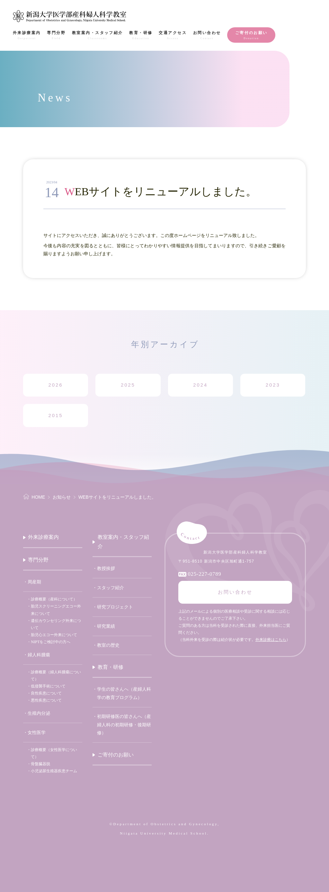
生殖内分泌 (39, 713)
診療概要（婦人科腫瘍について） (56, 675)
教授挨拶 (106, 568)
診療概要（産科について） (54, 599)
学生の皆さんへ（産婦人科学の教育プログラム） (124, 693)
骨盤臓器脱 (40, 764)
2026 (55, 385)
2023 (273, 385)
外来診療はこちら (270, 639)
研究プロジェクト (115, 607)
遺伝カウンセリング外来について (56, 624)
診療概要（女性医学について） (54, 753)
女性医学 (37, 732)
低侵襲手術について (48, 686)
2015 (55, 415)
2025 (128, 385)
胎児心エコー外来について (54, 635)
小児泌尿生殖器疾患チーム (54, 771)
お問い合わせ (235, 592)
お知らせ (62, 497)
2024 (200, 385)
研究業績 (106, 626)
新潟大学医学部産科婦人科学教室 (70, 16)
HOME (38, 497)
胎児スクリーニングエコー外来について (56, 610)
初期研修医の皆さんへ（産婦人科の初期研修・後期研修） (124, 724)
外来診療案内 (43, 537)
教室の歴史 (108, 645)
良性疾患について (46, 693)
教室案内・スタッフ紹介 (123, 541)
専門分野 (38, 560)
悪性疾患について (46, 700)
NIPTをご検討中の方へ (50, 642)
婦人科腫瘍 (39, 654)
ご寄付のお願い (116, 754)
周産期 (34, 582)
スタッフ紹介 (110, 587)
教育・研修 (110, 667)
